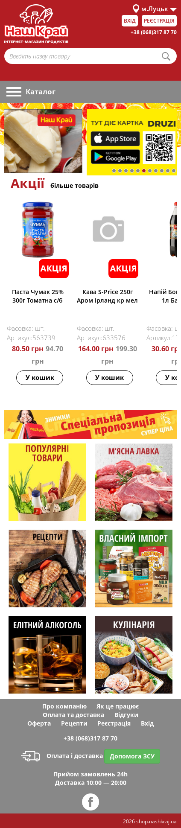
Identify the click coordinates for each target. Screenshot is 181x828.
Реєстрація (159, 20)
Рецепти (74, 723)
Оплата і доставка (62, 756)
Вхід (130, 20)
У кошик (40, 377)
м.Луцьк (154, 8)
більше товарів (74, 185)
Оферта (39, 723)
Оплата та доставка (73, 715)
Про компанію (64, 706)
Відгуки (126, 715)
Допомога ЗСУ (132, 756)
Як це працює (117, 706)
